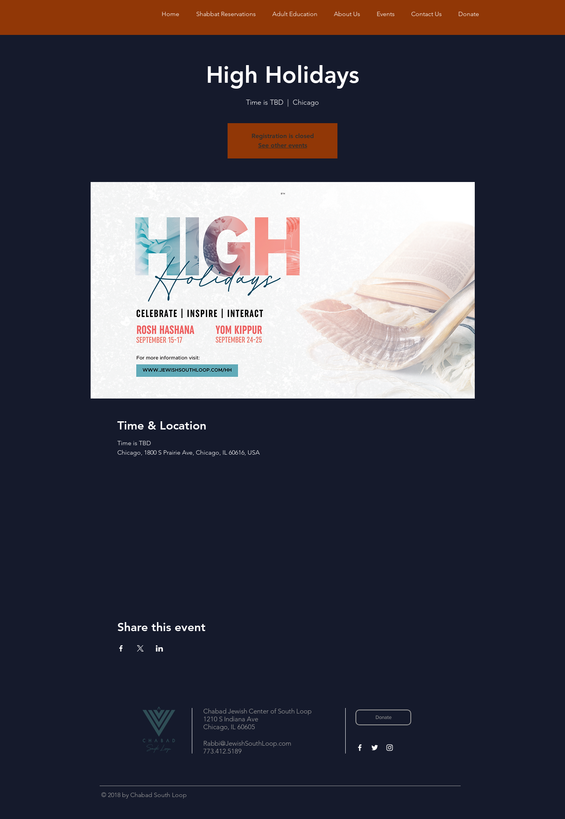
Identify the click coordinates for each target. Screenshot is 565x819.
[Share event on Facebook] (121, 648)
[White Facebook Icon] (359, 747)
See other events (282, 145)
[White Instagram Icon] (389, 747)
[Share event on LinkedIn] (159, 648)
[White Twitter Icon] (374, 747)
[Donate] (383, 717)
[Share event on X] (140, 648)
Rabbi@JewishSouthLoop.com (247, 743)
